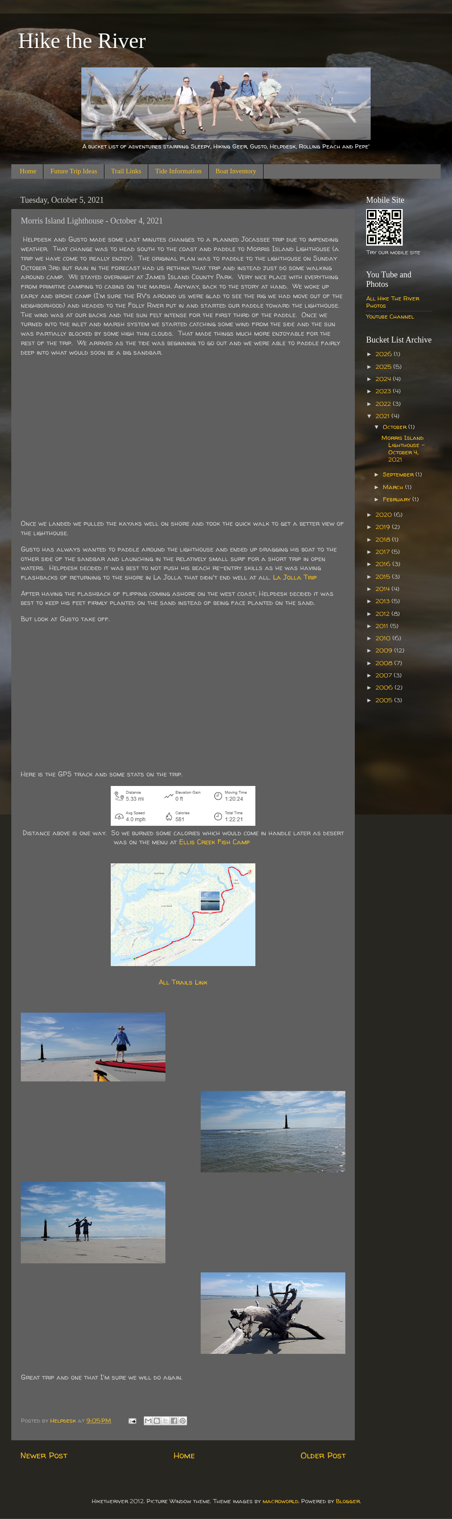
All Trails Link (183, 982)
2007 (385, 675)
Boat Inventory (236, 171)
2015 (384, 576)
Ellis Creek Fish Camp (214, 842)
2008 (385, 663)
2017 (383, 552)
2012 (383, 614)
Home (28, 171)
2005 (385, 700)
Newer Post (43, 1455)
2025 (384, 366)
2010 (384, 638)
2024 (384, 379)
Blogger (348, 1501)
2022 (384, 404)
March (394, 487)
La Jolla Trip (295, 577)
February (397, 499)
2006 (385, 687)
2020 (385, 514)
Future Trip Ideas (73, 171)
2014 (383, 589)
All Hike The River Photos (392, 302)
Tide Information (178, 171)
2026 (385, 354)
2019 (384, 527)
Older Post (323, 1455)
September (399, 474)
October (395, 427)
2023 (384, 391)
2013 (383, 601)
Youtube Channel (390, 316)
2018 (384, 539)
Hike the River (82, 40)
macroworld (280, 1501)
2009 (385, 650)
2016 (384, 564)
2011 (383, 626)
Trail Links (126, 171)
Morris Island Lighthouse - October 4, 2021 (403, 448)
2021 (383, 416)
